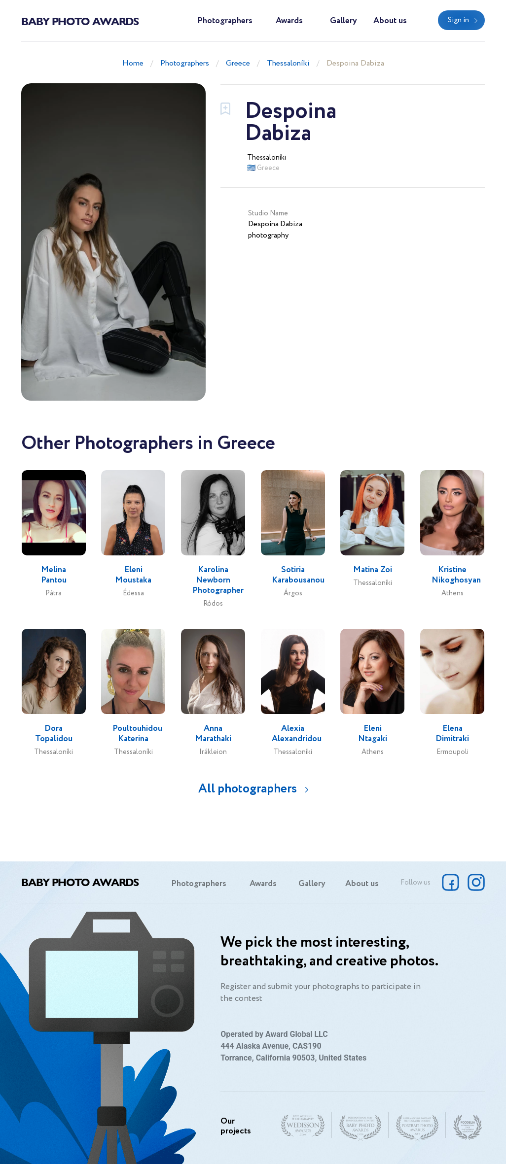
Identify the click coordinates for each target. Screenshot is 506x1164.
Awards (289, 21)
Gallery (343, 21)
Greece (238, 63)
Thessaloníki (288, 63)
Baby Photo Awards (80, 21)
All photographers (247, 789)
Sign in (458, 20)
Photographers (225, 21)
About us (390, 21)
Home (133, 63)
